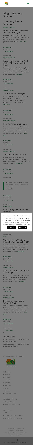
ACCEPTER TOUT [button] (11, 227)
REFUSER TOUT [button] (22, 227)
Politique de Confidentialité (21, 225)
